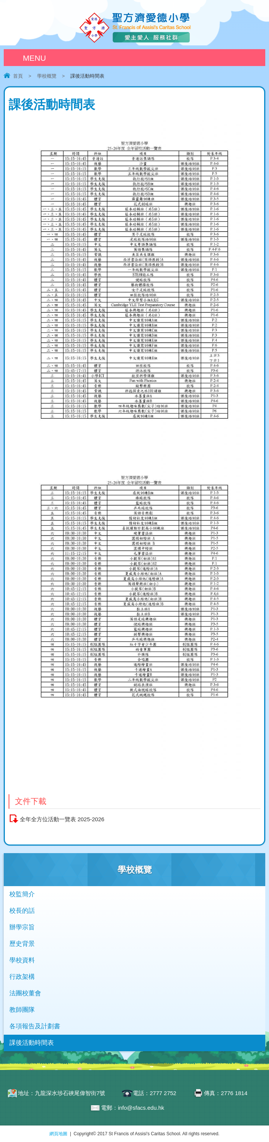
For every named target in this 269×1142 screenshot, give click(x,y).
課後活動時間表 (31, 1042)
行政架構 (22, 976)
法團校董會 (25, 993)
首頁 (18, 76)
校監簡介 (22, 894)
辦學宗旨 (22, 927)
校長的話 (22, 910)
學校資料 (22, 960)
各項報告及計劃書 (34, 1026)
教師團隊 (22, 1009)
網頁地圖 (58, 1133)
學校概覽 (46, 76)
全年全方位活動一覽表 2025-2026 (62, 819)
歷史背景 (22, 943)
